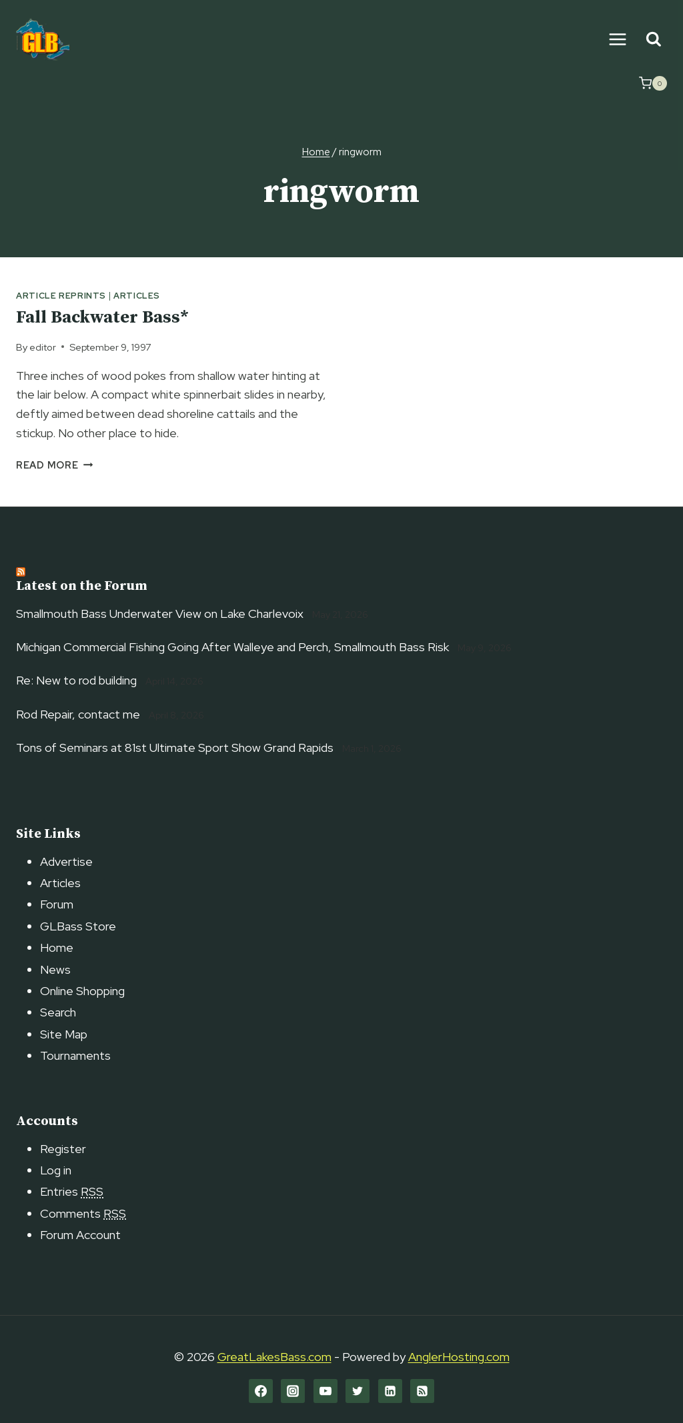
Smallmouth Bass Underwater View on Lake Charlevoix (159, 613)
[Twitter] (358, 1391)
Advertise (66, 861)
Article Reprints (61, 295)
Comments (83, 1213)
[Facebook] (261, 1391)
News (55, 969)
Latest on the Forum (81, 586)
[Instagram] (293, 1391)
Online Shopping (82, 990)
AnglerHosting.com (459, 1356)
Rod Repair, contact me (78, 714)
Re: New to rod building (76, 680)
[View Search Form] (653, 39)
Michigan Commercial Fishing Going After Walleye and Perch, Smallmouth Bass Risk (232, 647)
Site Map (63, 1034)
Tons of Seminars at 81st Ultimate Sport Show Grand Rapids (174, 747)
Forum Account (80, 1234)
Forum (56, 904)
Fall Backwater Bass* (102, 318)
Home (56, 947)
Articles (136, 295)
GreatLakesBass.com (274, 1356)
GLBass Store (78, 926)
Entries (71, 1191)
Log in (55, 1170)
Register (63, 1148)
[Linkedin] (390, 1391)
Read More (54, 465)
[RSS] (422, 1391)
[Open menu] (617, 39)
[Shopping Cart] (653, 83)
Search (58, 1012)
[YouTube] (325, 1391)
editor (42, 347)
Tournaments (75, 1055)
